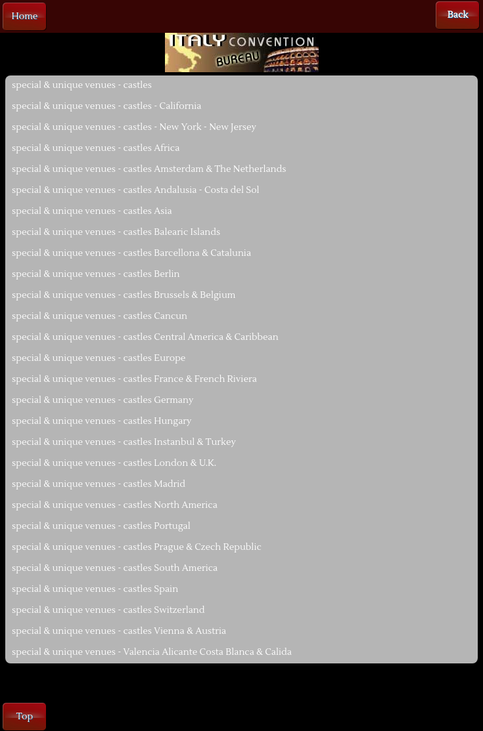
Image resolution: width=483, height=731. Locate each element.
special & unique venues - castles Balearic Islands (116, 232)
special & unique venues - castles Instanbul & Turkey (124, 442)
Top (24, 716)
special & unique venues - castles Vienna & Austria (119, 631)
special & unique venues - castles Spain (95, 589)
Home (25, 16)
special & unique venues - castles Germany (102, 400)
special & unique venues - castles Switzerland (108, 610)
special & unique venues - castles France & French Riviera (134, 379)
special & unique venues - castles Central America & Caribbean (145, 337)
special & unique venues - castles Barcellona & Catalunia (131, 253)
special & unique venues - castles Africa (95, 148)
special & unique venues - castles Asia (92, 211)
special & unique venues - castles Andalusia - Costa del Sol (136, 190)
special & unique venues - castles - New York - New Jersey (134, 127)
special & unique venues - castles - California (107, 106)
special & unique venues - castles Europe (98, 358)
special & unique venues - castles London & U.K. (114, 463)
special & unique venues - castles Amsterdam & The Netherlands (149, 169)
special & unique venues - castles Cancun (99, 316)
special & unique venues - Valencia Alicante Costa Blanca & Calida (152, 652)
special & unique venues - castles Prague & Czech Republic (137, 547)
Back (458, 15)
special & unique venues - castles (82, 85)
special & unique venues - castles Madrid (98, 484)
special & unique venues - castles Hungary (102, 421)
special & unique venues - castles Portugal (101, 526)
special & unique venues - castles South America (115, 568)
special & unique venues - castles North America (115, 505)
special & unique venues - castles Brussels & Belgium (123, 295)
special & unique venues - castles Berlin (96, 274)
